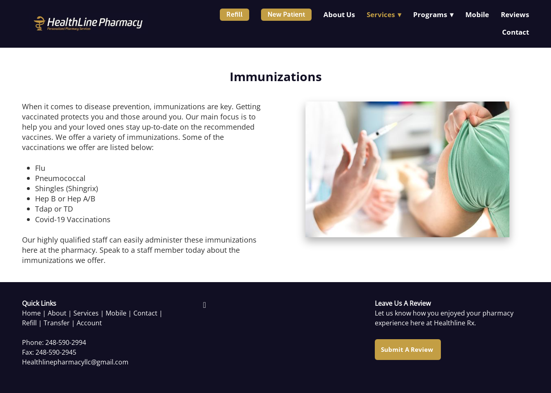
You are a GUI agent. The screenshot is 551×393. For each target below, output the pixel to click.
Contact (515, 32)
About (57, 313)
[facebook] (204, 304)
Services (86, 313)
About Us (339, 14)
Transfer (57, 322)
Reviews (515, 14)
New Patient (286, 14)
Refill (234, 14)
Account (89, 322)
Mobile (477, 14)
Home (31, 313)
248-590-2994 (65, 342)
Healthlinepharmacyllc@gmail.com (75, 362)
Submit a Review (408, 349)
